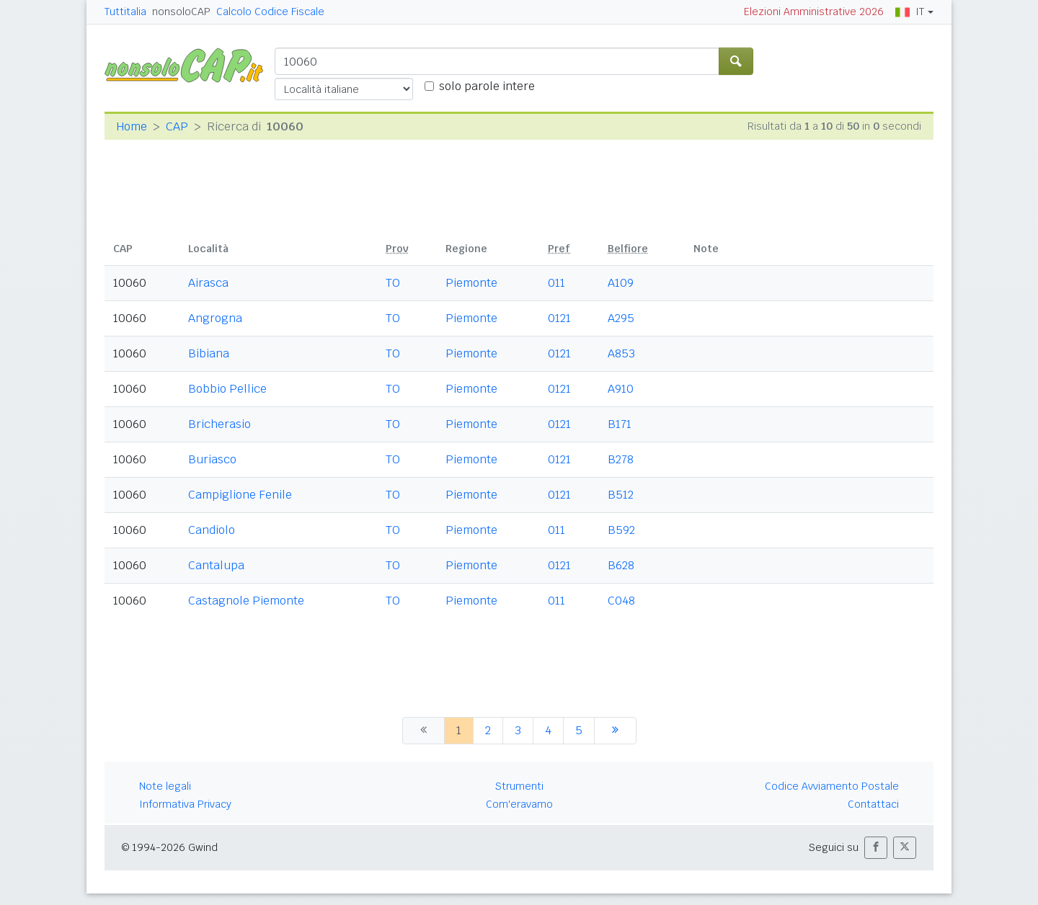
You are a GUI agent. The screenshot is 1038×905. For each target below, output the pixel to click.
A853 (621, 353)
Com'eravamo (519, 804)
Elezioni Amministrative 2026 (814, 11)
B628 (621, 565)
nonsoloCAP (181, 11)
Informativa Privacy (185, 804)
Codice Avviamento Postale (832, 786)
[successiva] (615, 730)
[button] (875, 848)
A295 (621, 318)
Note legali (165, 786)
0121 (559, 318)
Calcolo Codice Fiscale (270, 11)
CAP (177, 126)
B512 (621, 494)
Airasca (208, 282)
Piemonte (471, 282)
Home (131, 126)
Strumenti (519, 786)
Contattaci (873, 804)
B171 (619, 424)
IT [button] (909, 11)
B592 (621, 530)
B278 (621, 459)
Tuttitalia (125, 11)
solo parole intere (487, 86)
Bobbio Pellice (227, 388)
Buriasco (212, 459)
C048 (621, 600)
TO (393, 282)
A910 (621, 388)
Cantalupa (216, 565)
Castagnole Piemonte (246, 600)
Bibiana (208, 353)
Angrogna (215, 318)
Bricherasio (219, 424)
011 (556, 282)
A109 (621, 282)
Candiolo (211, 530)
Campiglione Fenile (240, 494)
